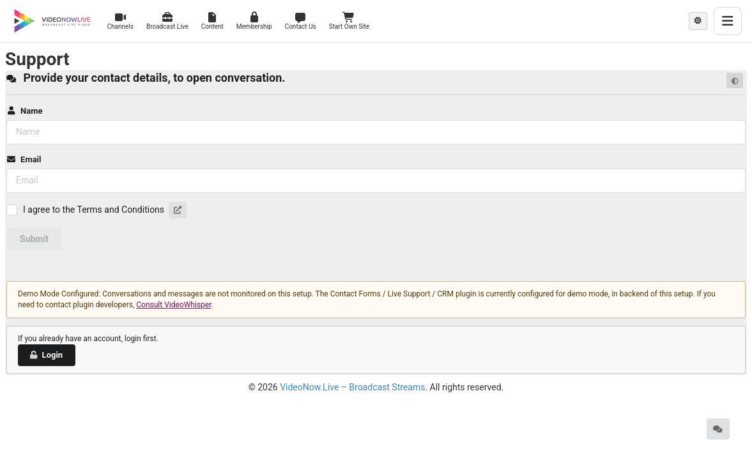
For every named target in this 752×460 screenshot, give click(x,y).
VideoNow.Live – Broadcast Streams (352, 387)
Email (23, 159)
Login (46, 355)
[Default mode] (734, 80)
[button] (178, 210)
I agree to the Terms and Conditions (93, 209)
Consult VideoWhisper (173, 304)
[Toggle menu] (728, 21)
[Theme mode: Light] (698, 21)
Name (24, 111)
